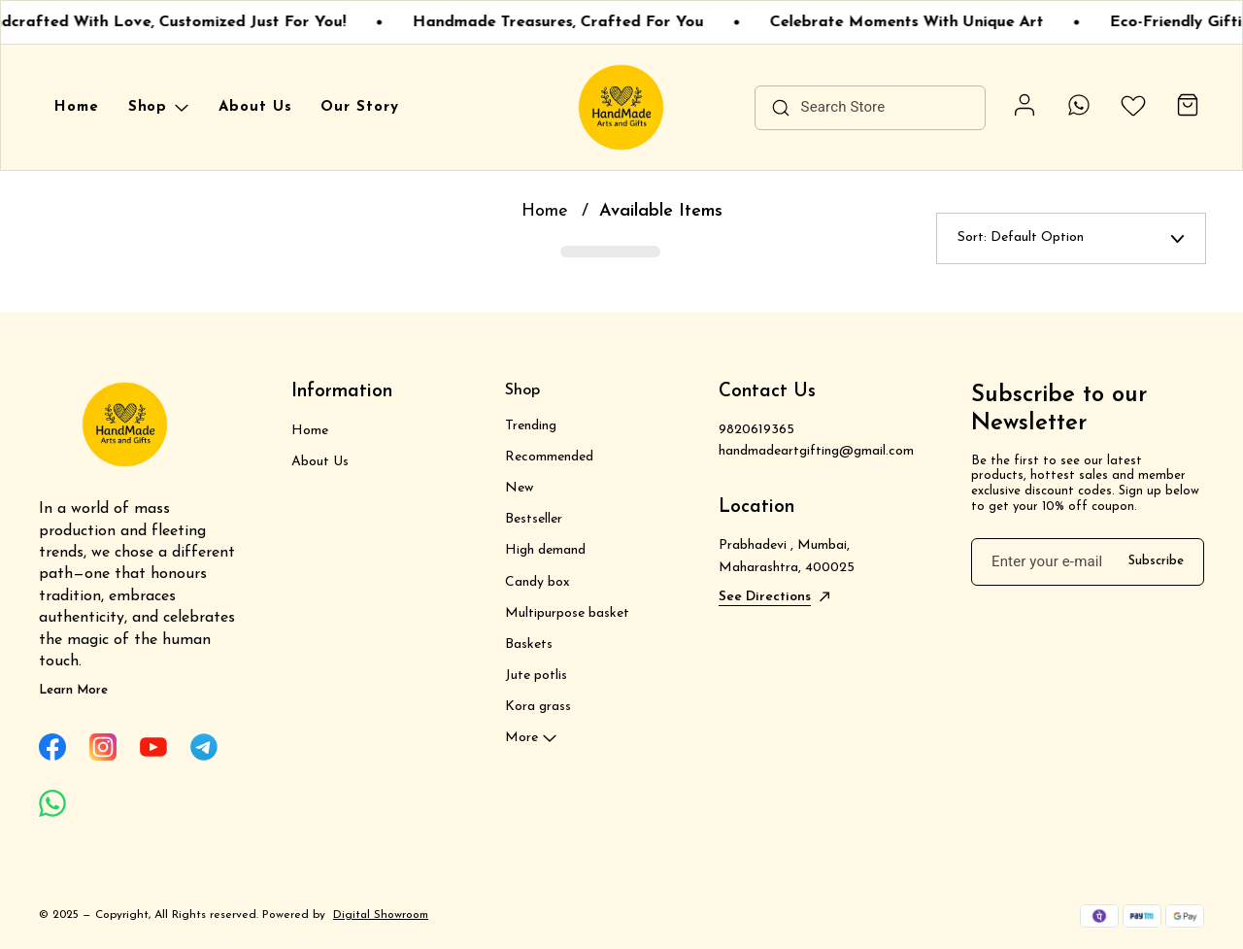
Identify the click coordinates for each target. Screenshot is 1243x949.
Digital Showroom (380, 915)
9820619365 (756, 430)
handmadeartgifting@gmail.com (816, 451)
